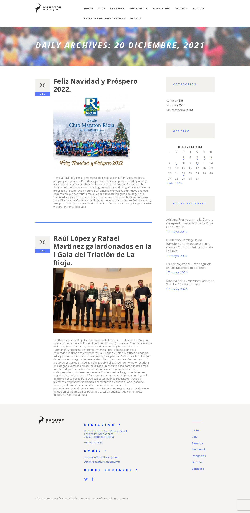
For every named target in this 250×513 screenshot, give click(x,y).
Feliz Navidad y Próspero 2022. (95, 85)
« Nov (169, 183)
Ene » (179, 183)
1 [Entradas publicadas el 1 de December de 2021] (183, 157)
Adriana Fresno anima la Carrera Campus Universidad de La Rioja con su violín (189, 223)
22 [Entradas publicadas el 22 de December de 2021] (183, 173)
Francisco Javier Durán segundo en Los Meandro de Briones (189, 266)
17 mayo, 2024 (176, 232)
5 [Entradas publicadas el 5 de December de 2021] (211, 157)
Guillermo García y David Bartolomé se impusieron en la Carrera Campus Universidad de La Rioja (189, 245)
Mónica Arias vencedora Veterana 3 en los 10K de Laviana (190, 282)
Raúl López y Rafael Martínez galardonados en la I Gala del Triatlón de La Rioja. (102, 250)
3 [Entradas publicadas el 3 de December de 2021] (197, 157)
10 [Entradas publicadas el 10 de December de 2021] (197, 162)
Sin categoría (175, 110)
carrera (171, 100)
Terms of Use (99, 498)
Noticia (171, 105)
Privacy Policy (120, 498)
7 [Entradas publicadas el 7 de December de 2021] (176, 162)
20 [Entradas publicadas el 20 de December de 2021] (169, 173)
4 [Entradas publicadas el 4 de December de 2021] (204, 157)
